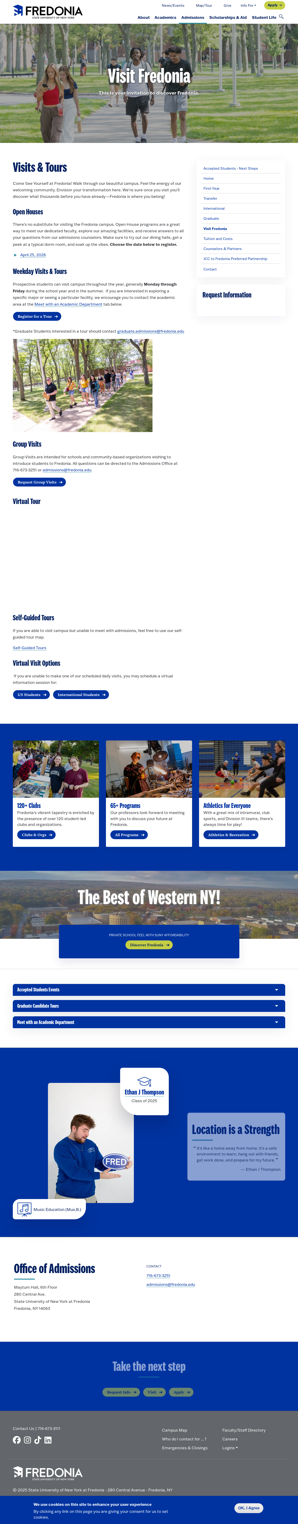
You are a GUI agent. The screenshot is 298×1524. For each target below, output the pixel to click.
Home (208, 178)
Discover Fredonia (146, 945)
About (137, 17)
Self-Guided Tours (29, 648)
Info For (247, 5)
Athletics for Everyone (227, 806)
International (214, 208)
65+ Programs (125, 806)
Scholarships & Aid (226, 17)
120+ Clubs (29, 806)
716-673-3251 (158, 1277)
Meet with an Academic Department (68, 304)
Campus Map (174, 1431)
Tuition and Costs (218, 239)
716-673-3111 (49, 1430)
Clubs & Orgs (34, 835)
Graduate (211, 218)
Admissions (189, 17)
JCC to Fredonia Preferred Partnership (235, 259)
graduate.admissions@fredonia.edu (150, 331)
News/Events (173, 5)
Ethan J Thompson (144, 1094)
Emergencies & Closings (185, 1449)
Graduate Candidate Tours (39, 1009)
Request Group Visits (36, 482)
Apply (273, 5)
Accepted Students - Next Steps (230, 168)
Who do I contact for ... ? (184, 1440)
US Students (28, 695)
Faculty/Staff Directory (244, 1431)
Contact (210, 269)
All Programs (127, 835)
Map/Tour (204, 5)
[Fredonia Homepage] (48, 12)
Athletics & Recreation (228, 835)
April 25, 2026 (33, 254)
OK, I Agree (249, 1508)
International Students (78, 695)
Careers (230, 1440)
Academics (160, 17)
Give (227, 5)
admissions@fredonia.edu (67, 470)
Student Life (263, 17)
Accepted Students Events (38, 992)
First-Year (211, 188)
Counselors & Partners (222, 249)
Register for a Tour (34, 316)
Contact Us (23, 1430)
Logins (228, 1449)
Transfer (210, 198)
